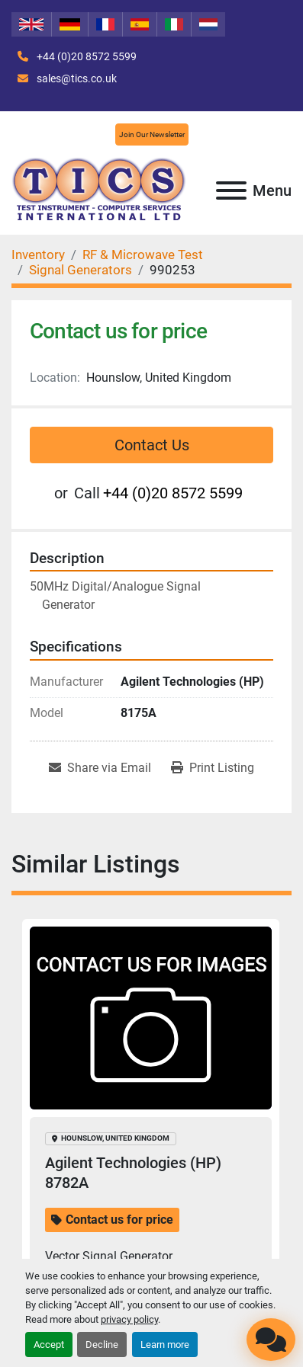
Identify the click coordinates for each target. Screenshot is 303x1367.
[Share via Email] (100, 768)
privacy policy (129, 1319)
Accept (49, 1344)
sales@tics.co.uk (75, 78)
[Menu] (231, 190)
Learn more (164, 1344)
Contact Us (151, 445)
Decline (101, 1344)
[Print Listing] (212, 768)
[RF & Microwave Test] (142, 254)
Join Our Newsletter (152, 134)
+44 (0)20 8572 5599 (85, 56)
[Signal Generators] (80, 269)
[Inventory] (38, 254)
